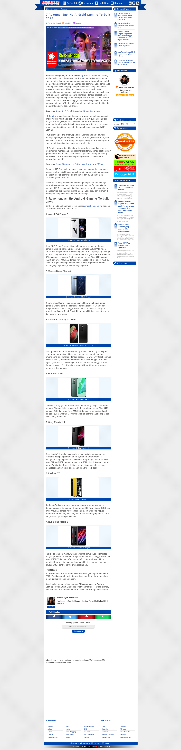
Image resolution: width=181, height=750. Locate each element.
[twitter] (70, 619)
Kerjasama (88, 3)
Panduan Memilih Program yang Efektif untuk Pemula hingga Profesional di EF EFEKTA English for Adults (126, 36)
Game (68, 739)
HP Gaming (51, 116)
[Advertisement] (125, 294)
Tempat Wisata (125, 734)
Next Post (106, 722)
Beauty (68, 728)
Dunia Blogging (71, 734)
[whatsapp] (103, 619)
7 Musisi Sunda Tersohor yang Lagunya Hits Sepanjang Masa (126, 222)
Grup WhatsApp (89, 728)
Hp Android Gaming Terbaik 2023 (80, 75)
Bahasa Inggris (53, 739)
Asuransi (51, 736)
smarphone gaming (93, 206)
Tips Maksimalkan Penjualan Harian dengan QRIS (126, 25)
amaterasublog (105, 748)
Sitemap (107, 745)
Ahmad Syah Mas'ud (126, 87)
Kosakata (105, 734)
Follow (51, 609)
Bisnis (68, 731)
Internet (86, 739)
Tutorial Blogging (125, 739)
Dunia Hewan (70, 736)
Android (50, 728)
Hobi (85, 731)
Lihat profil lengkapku (125, 95)
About (73, 745)
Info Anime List (89, 736)
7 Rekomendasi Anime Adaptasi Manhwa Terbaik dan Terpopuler (126, 62)
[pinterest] (86, 619)
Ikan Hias (87, 734)
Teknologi (123, 731)
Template (123, 736)
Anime (50, 731)
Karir (103, 728)
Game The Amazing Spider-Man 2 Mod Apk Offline (79, 164)
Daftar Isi (72, 3)
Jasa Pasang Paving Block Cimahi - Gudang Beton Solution (126, 54)
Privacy (84, 745)
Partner (95, 745)
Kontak (118, 3)
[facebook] (54, 619)
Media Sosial (106, 739)
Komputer (105, 731)
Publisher (123, 728)
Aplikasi (50, 734)
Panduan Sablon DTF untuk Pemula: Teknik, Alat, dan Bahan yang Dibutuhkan (125, 16)
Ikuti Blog (104, 3)
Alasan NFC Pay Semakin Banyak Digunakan (126, 44)
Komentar (77, 23)
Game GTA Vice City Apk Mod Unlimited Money (78, 111)
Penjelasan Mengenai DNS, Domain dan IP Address (125, 187)
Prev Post (51, 722)
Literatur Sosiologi (108, 736)
